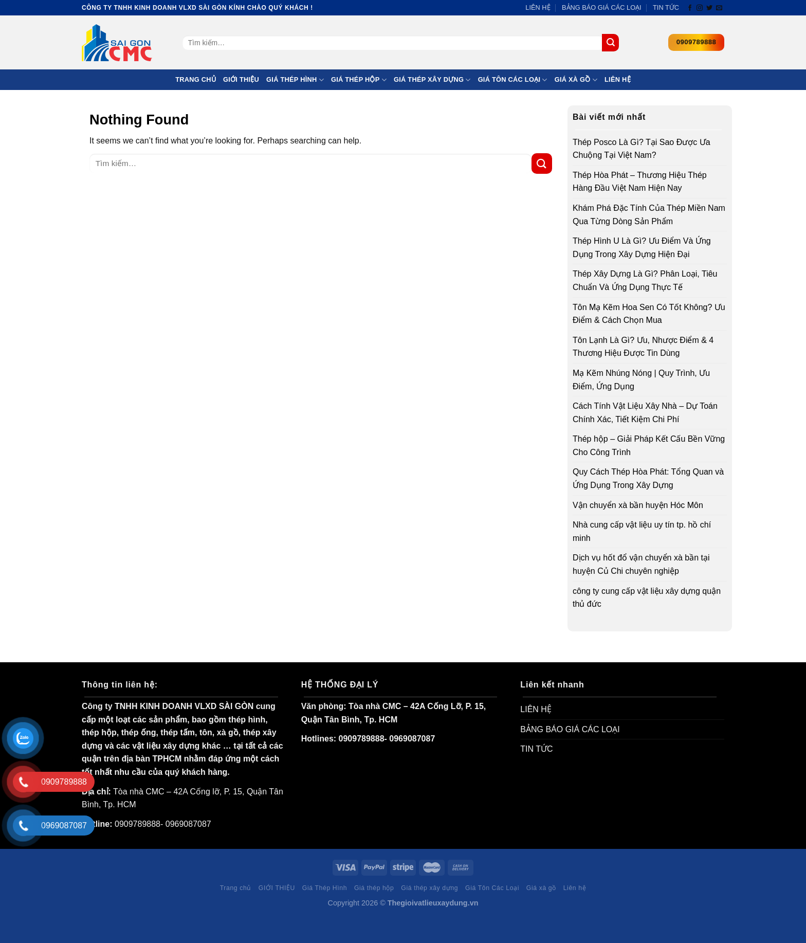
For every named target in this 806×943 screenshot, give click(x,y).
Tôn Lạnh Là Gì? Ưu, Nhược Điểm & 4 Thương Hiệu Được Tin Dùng (643, 347)
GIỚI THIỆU (241, 79)
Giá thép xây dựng (432, 80)
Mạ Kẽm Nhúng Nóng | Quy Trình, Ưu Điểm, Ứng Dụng (641, 380)
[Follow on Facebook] (690, 8)
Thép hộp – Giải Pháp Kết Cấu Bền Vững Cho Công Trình (649, 445)
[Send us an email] (719, 8)
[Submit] (610, 42)
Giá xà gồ (576, 80)
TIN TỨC (666, 7)
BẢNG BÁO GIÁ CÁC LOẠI (602, 7)
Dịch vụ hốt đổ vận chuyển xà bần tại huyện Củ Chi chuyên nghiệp (641, 564)
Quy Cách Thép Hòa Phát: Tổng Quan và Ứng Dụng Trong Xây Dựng (648, 478)
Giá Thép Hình (295, 80)
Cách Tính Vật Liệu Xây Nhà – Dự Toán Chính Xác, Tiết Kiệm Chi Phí (645, 413)
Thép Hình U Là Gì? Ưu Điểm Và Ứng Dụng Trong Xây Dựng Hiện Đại (642, 248)
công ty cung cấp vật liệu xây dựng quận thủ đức (647, 598)
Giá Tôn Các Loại (512, 80)
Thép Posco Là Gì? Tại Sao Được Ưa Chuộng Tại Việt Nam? (641, 149)
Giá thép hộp (359, 80)
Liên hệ (617, 79)
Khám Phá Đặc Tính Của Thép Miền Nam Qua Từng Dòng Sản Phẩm (649, 215)
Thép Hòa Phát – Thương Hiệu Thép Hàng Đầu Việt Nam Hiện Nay (640, 182)
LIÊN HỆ (537, 7)
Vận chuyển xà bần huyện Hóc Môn (638, 505)
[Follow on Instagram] (700, 8)
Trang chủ (195, 79)
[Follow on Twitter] (709, 8)
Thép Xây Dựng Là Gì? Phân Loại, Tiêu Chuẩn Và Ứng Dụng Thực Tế (645, 280)
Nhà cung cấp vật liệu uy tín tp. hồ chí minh (642, 531)
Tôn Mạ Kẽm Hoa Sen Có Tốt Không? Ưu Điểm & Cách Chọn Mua (649, 314)
